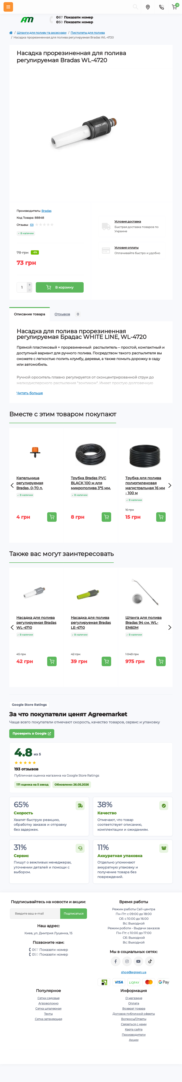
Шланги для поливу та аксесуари (41, 32)
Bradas (46, 211)
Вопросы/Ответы (133, 1019)
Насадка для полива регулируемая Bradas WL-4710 (36, 622)
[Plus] (29, 284)
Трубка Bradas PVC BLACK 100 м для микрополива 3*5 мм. (91, 483)
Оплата (133, 1003)
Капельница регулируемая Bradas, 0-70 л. (29, 483)
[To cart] (52, 517)
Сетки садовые (48, 998)
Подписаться (73, 913)
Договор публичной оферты (134, 1014)
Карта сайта (133, 1029)
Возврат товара (133, 1008)
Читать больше (30, 393)
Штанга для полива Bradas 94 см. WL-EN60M (143, 622)
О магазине (133, 998)
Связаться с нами (133, 1024)
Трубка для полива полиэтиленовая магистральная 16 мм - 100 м (145, 485)
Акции (133, 1040)
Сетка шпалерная (48, 1008)
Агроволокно (48, 1003)
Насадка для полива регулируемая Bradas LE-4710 (91, 622)
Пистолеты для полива (88, 32)
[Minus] (29, 290)
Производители (134, 1034)
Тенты (48, 1014)
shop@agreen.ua (133, 972)
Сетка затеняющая (48, 1019)
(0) (32, 225)
